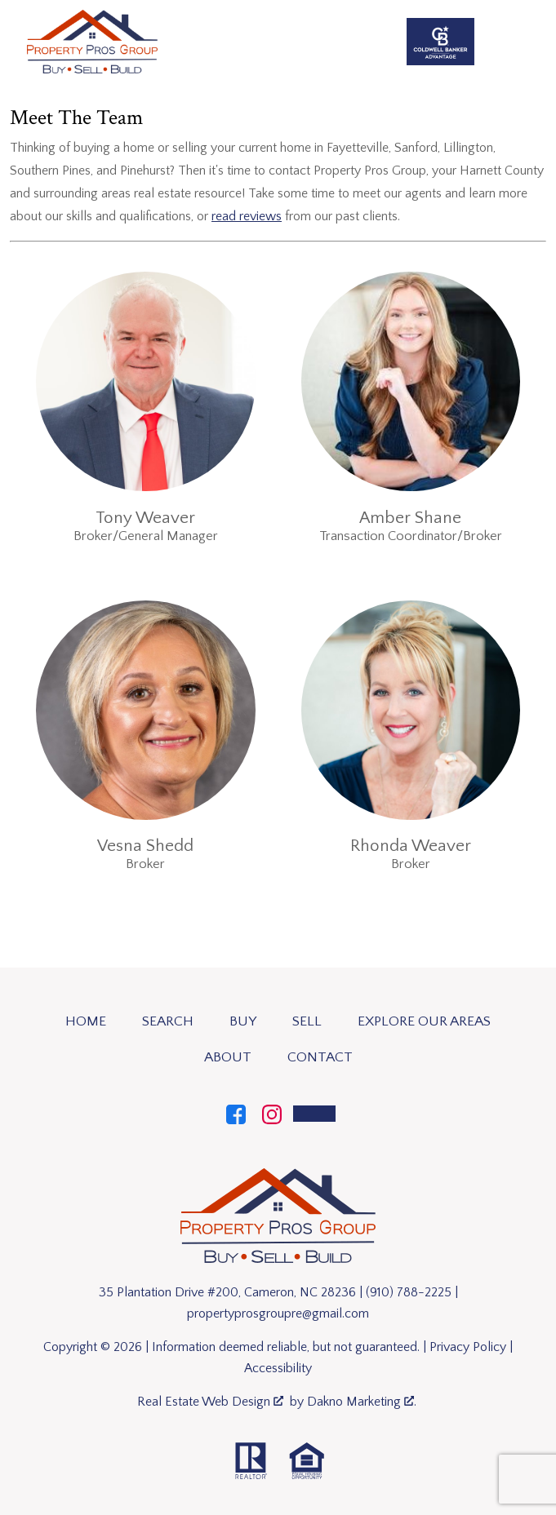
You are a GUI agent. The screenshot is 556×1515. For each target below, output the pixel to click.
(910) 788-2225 (408, 1292)
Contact (320, 1057)
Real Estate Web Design (210, 1401)
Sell (307, 1021)
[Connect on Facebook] (236, 1112)
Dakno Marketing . (361, 1401)
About (227, 1057)
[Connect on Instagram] (272, 1112)
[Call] (314, 1113)
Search (167, 1021)
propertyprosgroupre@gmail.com (278, 1313)
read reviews (246, 216)
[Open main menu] (523, 41)
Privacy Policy (467, 1347)
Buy (242, 1021)
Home (85, 1021)
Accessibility (278, 1368)
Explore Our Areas (424, 1021)
